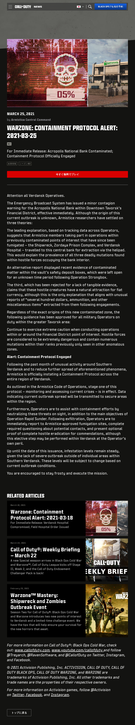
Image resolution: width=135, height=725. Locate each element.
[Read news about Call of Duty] (38, 7)
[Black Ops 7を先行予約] (111, 7)
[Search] (90, 6)
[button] (10, 7)
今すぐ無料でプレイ (67, 174)
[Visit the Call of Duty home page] (23, 6)
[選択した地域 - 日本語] (80, 6)
